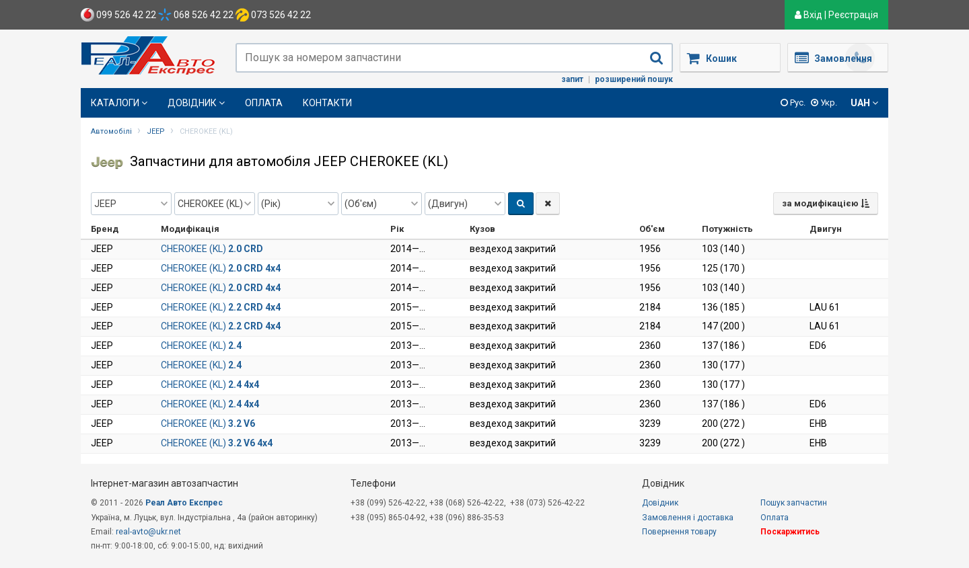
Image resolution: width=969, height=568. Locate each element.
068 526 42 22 (196, 14)
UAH (864, 102)
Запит (572, 79)
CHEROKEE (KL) (212, 248)
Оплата (264, 102)
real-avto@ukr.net (148, 531)
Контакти (327, 102)
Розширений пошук (634, 79)
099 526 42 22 (118, 14)
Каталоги (119, 102)
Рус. (793, 102)
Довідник (196, 102)
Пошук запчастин (793, 503)
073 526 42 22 (273, 14)
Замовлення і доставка (687, 517)
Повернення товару (679, 531)
